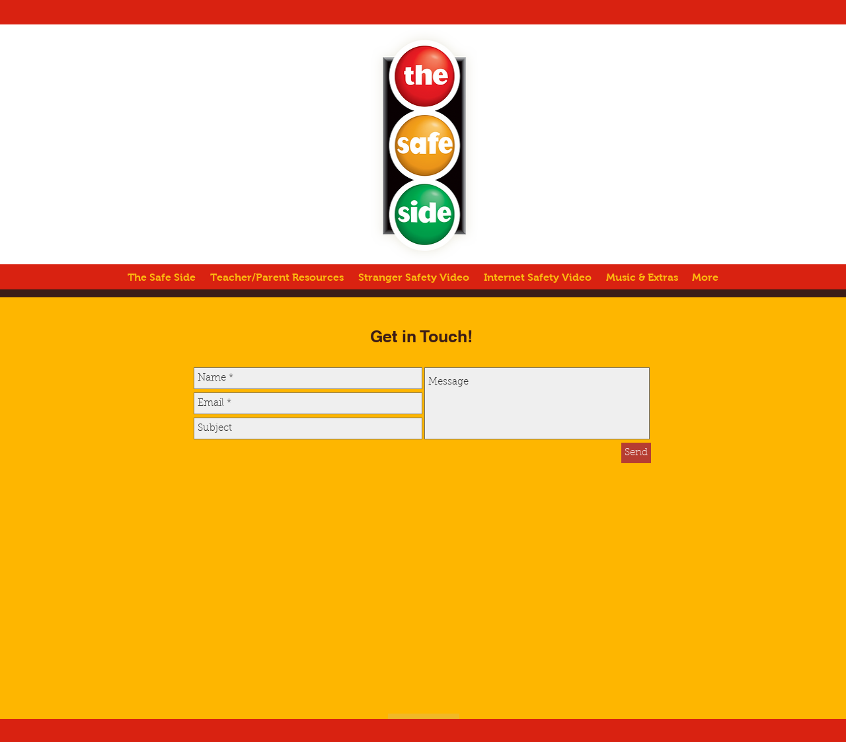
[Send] (636, 453)
